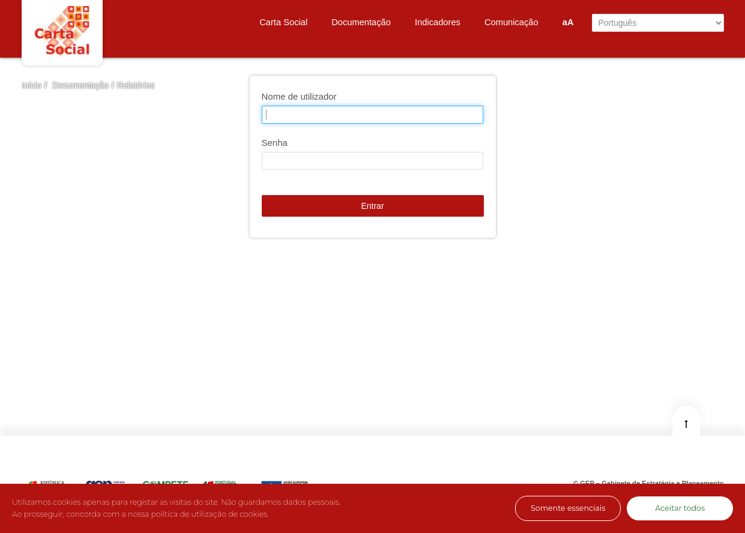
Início (31, 85)
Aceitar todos (680, 508)
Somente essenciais (568, 508)
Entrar (372, 206)
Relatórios (136, 85)
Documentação (80, 85)
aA (568, 22)
